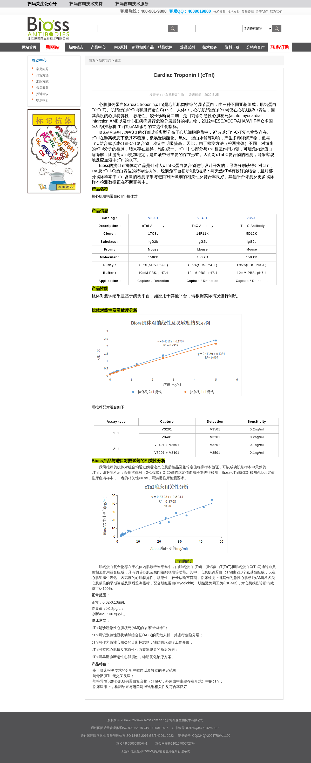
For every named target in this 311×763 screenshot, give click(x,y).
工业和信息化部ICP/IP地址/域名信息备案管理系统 (155, 751)
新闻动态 (76, 47)
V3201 (153, 218)
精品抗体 (165, 47)
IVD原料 (120, 47)
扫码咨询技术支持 (86, 4)
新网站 (52, 47)
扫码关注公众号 (42, 4)
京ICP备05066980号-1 (131, 743)
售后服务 (42, 88)
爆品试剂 (187, 47)
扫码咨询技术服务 (131, 4)
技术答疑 (219, 11)
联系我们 (276, 11)
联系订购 (280, 47)
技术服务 (209, 47)
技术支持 (233, 11)
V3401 (202, 218)
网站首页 (29, 47)
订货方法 (42, 75)
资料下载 (232, 47)
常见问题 (42, 69)
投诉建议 (42, 94)
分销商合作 (255, 47)
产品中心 (98, 47)
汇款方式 (42, 81)
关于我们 (262, 11)
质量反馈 (248, 11)
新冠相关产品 (143, 47)
